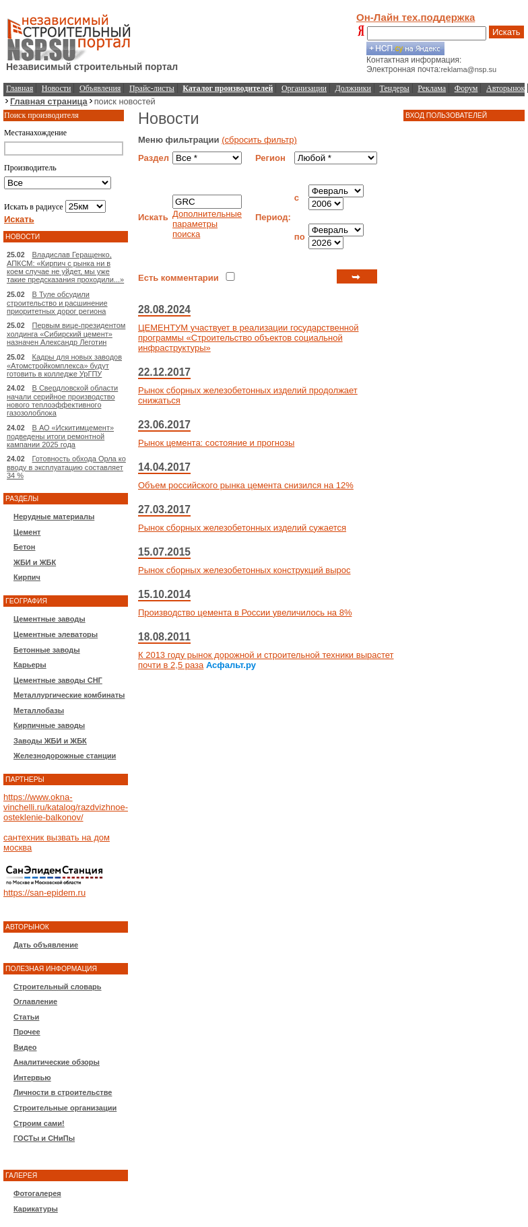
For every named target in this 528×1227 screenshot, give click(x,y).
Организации (304, 88)
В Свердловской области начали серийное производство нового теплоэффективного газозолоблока (62, 400)
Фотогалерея (37, 1193)
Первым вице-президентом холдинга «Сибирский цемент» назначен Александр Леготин (66, 333)
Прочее (26, 1032)
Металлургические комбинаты (69, 695)
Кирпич (26, 577)
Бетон (24, 547)
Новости (56, 88)
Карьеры (29, 665)
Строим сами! (39, 1123)
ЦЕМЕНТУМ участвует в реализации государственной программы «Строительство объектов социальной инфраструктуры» (248, 338)
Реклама (432, 88)
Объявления (100, 88)
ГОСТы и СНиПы (44, 1138)
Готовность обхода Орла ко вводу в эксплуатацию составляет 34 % (66, 467)
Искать (506, 32)
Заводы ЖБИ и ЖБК (50, 741)
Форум (466, 88)
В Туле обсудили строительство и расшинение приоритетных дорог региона (57, 302)
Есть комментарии (178, 278)
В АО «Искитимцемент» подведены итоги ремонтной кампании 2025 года (60, 436)
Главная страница (49, 101)
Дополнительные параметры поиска (207, 224)
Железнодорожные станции (64, 756)
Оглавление (35, 1001)
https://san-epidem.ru (44, 893)
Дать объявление (45, 945)
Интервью (32, 1077)
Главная (19, 88)
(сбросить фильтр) (259, 140)
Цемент (26, 532)
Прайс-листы (151, 88)
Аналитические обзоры (56, 1062)
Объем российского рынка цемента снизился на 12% (246, 485)
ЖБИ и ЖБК (34, 562)
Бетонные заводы (46, 650)
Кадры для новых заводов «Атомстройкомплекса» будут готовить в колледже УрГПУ (64, 365)
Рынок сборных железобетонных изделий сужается (242, 528)
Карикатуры (35, 1209)
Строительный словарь (57, 987)
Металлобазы (38, 710)
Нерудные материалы (53, 516)
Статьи (26, 1017)
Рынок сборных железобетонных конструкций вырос (244, 570)
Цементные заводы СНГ (57, 680)
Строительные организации (65, 1108)
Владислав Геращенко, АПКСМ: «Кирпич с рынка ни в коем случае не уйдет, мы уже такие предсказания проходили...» (65, 267)
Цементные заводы (49, 619)
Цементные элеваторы (55, 634)
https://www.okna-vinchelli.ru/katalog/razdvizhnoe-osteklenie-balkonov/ (65, 807)
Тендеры (394, 88)
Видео (25, 1047)
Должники (353, 88)
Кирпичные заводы (49, 725)
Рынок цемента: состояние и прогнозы (216, 443)
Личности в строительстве (62, 1092)
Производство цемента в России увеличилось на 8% (245, 612)
